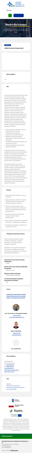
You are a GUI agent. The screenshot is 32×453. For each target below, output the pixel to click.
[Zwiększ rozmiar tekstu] (15, 15)
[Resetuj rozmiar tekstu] (18, 15)
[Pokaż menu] (10, 15)
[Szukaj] (24, 10)
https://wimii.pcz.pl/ (9, 371)
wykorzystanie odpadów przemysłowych (15, 387)
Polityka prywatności (7, 436)
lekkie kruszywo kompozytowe (13, 385)
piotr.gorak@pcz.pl (16, 335)
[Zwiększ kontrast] (22, 15)
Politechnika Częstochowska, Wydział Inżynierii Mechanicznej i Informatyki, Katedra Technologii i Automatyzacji (16, 296)
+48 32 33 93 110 (7, 445)
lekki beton (8, 384)
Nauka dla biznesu (16, 24)
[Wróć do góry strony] (28, 436)
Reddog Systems (14, 450)
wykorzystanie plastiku (11, 389)
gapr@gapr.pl (8, 447)
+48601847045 (16, 333)
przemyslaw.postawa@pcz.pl (16, 317)
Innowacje (7, 45)
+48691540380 (16, 315)
